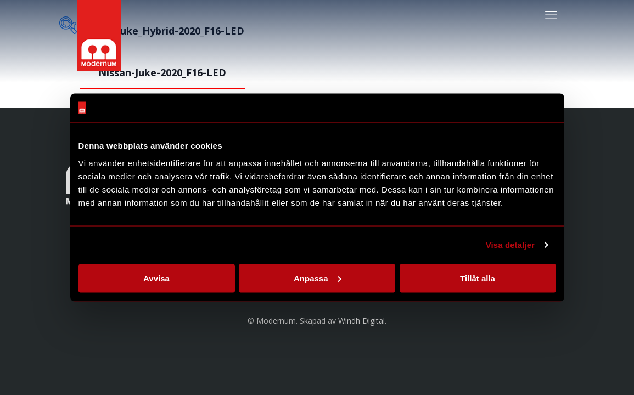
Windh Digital (361, 320)
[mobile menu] (551, 14)
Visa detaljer (510, 245)
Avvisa (156, 278)
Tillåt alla (477, 278)
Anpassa (317, 278)
